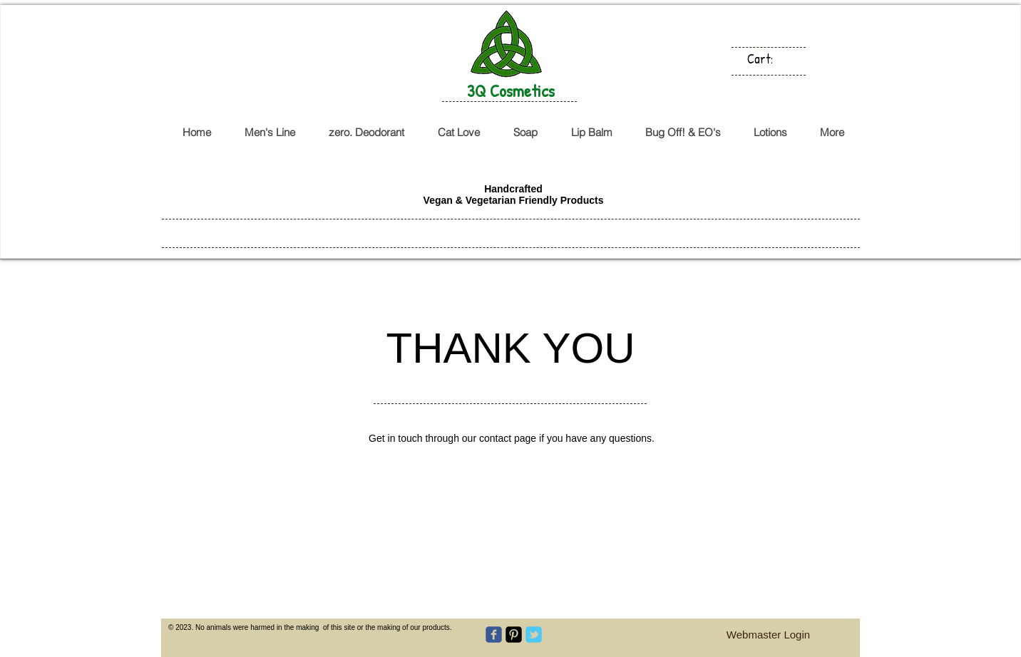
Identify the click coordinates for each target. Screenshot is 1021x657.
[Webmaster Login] (768, 634)
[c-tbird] (533, 634)
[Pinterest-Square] (514, 634)
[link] (768, 58)
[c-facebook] (494, 634)
